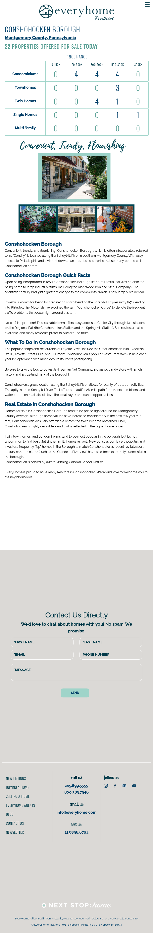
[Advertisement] (79, 512)
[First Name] (42, 642)
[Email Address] (42, 655)
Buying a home (17, 787)
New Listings (16, 778)
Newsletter (15, 832)
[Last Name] (110, 642)
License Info (130, 918)
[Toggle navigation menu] (147, 4)
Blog (10, 814)
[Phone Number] (110, 655)
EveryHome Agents (20, 805)
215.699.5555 (76, 785)
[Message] (76, 672)
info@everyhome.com (76, 812)
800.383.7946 (76, 792)
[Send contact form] (75, 692)
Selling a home (18, 796)
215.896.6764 (76, 832)
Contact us (15, 823)
